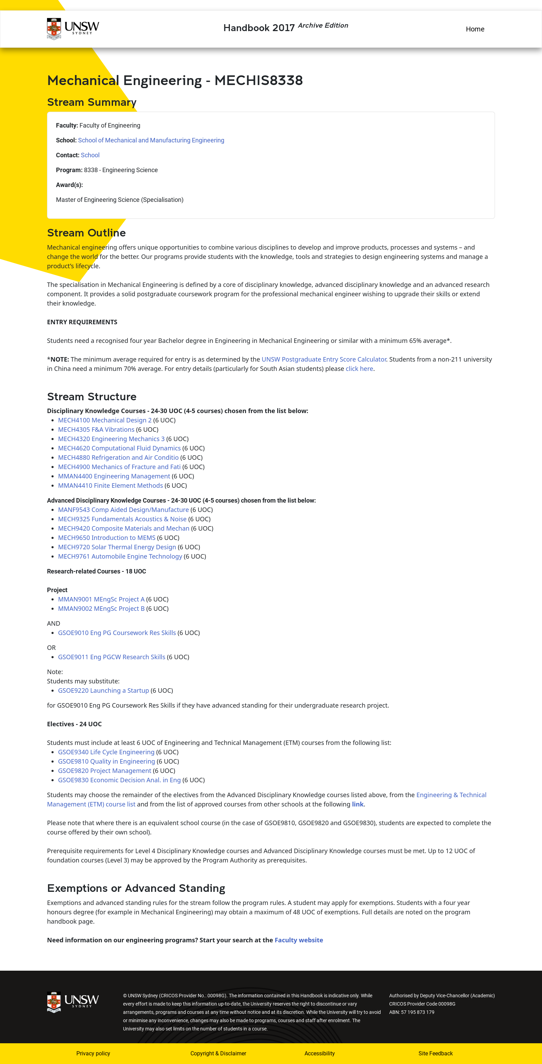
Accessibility (320, 1053)
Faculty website (298, 940)
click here (359, 368)
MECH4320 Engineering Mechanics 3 (111, 439)
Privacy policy (93, 1053)
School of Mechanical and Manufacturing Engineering (151, 140)
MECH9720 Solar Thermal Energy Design (117, 547)
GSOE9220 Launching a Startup (103, 690)
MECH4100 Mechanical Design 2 (105, 420)
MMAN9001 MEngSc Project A (101, 599)
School (90, 155)
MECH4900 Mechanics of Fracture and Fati (119, 467)
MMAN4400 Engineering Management (114, 476)
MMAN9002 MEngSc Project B (101, 608)
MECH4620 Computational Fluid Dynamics (119, 448)
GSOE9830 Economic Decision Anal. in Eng (119, 780)
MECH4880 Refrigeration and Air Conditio (118, 457)
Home (475, 29)
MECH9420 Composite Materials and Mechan (123, 528)
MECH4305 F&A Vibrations (96, 429)
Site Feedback (436, 1053)
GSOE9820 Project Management (104, 770)
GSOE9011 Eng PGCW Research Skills (111, 657)
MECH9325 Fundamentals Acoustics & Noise (122, 519)
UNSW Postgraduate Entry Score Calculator (324, 359)
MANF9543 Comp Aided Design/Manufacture (123, 509)
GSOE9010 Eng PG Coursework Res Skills (117, 632)
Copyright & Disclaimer (218, 1053)
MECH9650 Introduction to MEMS (107, 537)
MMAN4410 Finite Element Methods (110, 485)
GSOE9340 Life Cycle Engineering (106, 752)
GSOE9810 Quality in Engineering (106, 761)
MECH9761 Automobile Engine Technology (120, 556)
